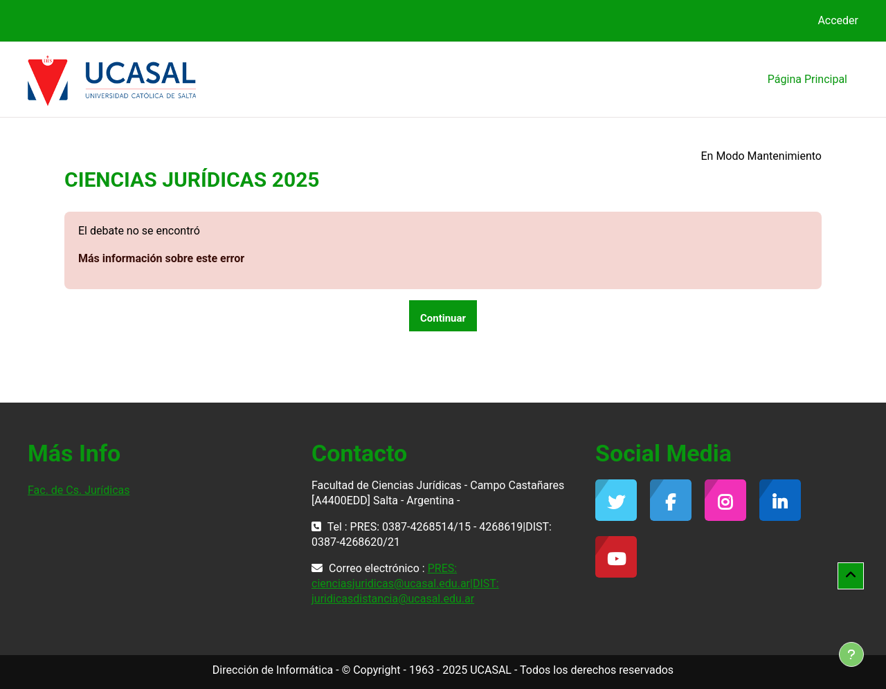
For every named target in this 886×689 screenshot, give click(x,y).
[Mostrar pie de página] (851, 654)
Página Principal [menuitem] (807, 79)
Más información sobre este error (161, 258)
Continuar (443, 318)
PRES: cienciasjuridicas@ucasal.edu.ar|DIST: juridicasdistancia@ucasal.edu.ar (405, 583)
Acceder (837, 20)
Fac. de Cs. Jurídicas (78, 490)
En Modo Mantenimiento (761, 156)
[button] (851, 576)
